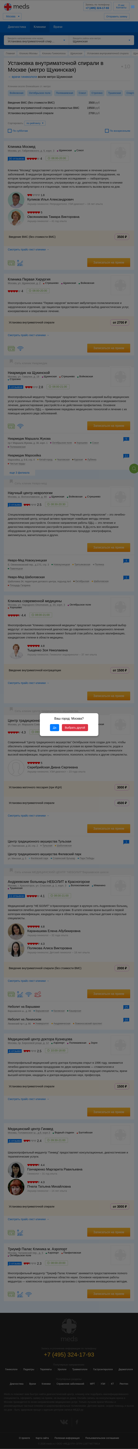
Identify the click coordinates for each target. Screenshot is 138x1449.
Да (54, 727)
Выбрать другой (75, 727)
